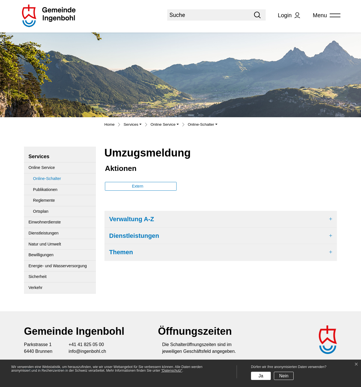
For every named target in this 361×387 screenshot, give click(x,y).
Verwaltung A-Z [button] (131, 219)
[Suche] (208, 15)
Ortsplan (40, 211)
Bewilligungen (41, 255)
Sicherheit (37, 276)
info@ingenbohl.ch (87, 351)
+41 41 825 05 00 (86, 344)
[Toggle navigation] (324, 15)
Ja (260, 375)
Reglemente (44, 200)
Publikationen (45, 189)
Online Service (41, 167)
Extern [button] (138, 186)
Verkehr (35, 287)
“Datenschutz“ (171, 371)
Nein (284, 375)
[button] (133, 125)
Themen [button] (121, 252)
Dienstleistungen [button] (134, 235)
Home (109, 124)
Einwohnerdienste (44, 222)
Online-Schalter (47, 180)
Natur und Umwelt (44, 244)
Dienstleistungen (43, 233)
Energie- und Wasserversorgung (57, 266)
